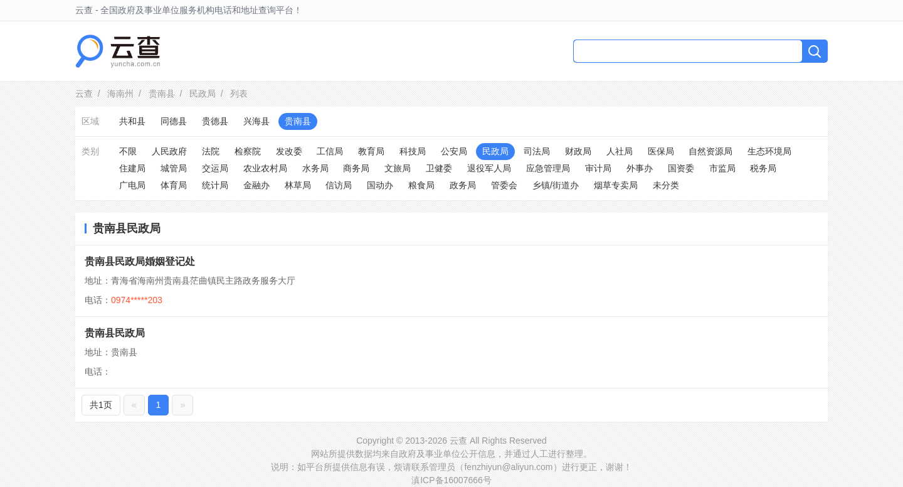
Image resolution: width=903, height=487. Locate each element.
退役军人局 (489, 168)
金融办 (256, 185)
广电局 (132, 185)
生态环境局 (769, 151)
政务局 (463, 185)
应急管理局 (548, 168)
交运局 (215, 168)
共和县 (132, 121)
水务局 (315, 168)
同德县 (174, 121)
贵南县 (162, 93)
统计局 (215, 185)
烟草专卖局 (616, 185)
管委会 (504, 185)
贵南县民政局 (115, 333)
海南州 (120, 93)
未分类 (666, 185)
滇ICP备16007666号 (451, 480)
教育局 (371, 151)
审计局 (598, 168)
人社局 (619, 151)
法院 (210, 151)
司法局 (537, 151)
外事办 (639, 168)
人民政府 (169, 151)
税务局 (763, 168)
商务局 (356, 168)
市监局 (722, 168)
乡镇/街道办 (555, 185)
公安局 (454, 151)
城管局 (174, 168)
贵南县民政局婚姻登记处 (140, 261)
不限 (128, 151)
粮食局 (421, 185)
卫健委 (439, 168)
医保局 (661, 151)
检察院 (248, 151)
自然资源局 (710, 151)
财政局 (578, 151)
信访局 (338, 185)
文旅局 (397, 168)
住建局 (132, 168)
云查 (84, 93)
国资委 (681, 168)
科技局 (412, 151)
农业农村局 (265, 168)
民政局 (202, 93)
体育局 (174, 185)
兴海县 (256, 121)
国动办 (380, 185)
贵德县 (215, 121)
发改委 (289, 151)
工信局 (330, 151)
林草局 (298, 185)
